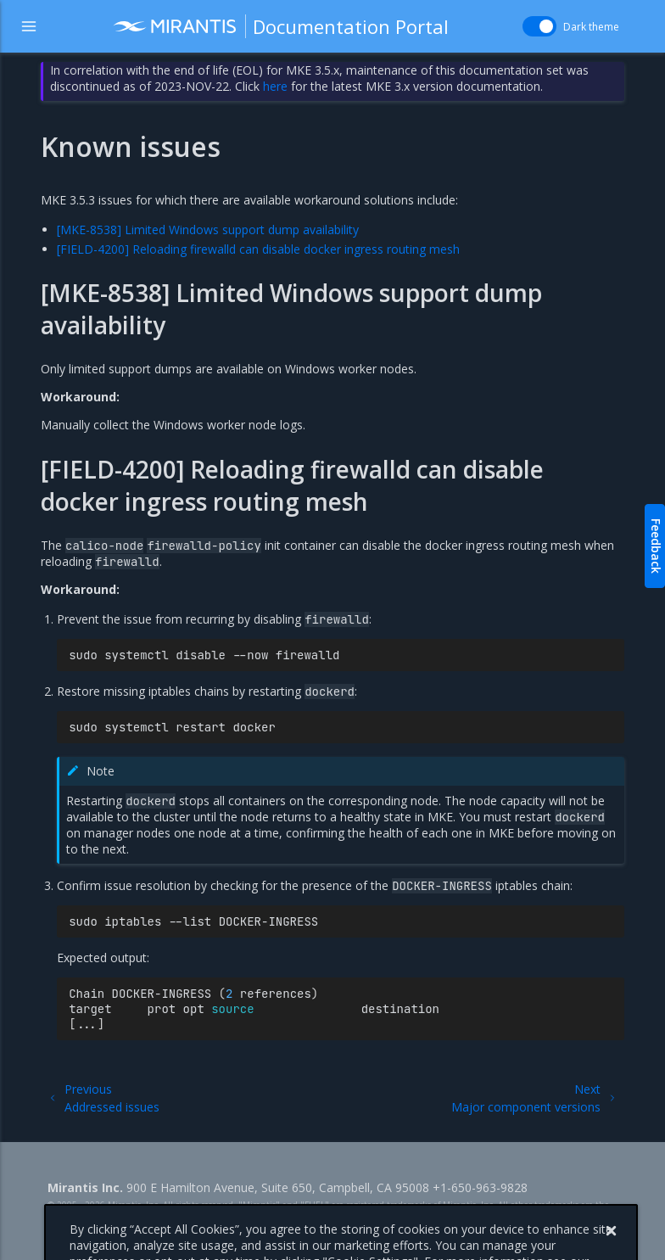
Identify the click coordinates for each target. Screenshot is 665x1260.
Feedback (656, 546)
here (275, 86)
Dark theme (591, 27)
